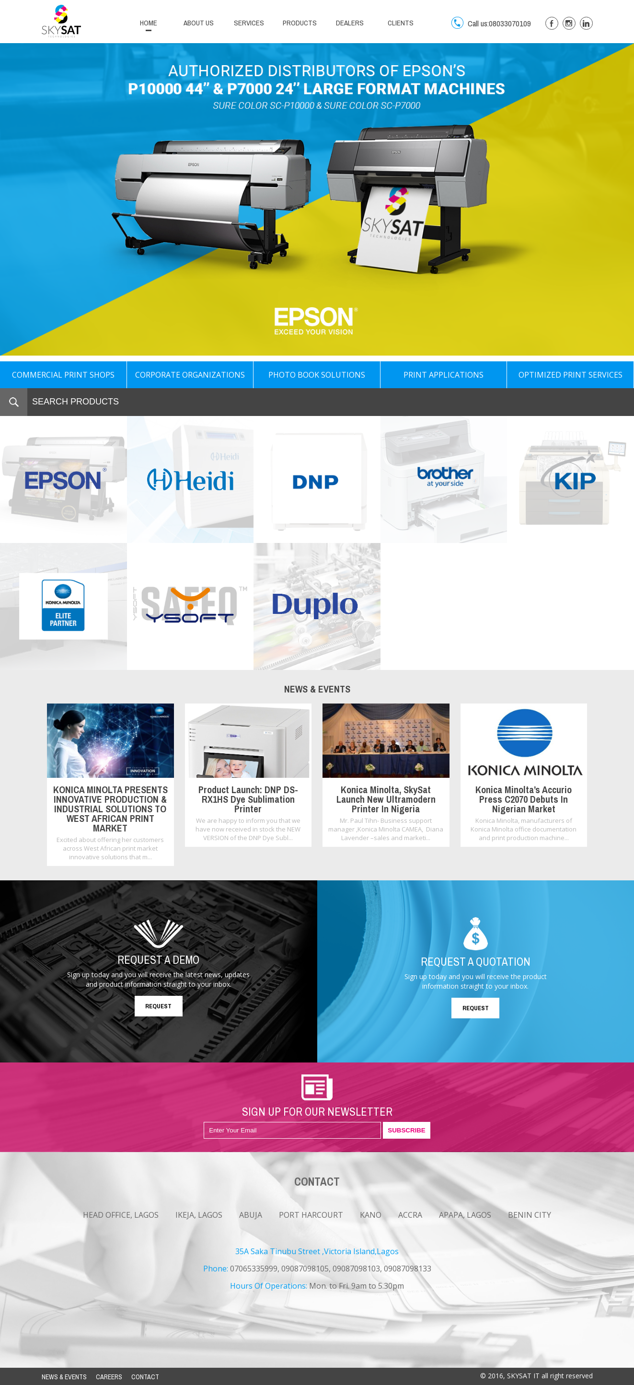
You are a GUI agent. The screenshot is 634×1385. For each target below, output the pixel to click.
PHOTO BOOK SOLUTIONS (316, 374)
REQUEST (158, 1006)
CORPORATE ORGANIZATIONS (190, 374)
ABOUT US (199, 22)
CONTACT (145, 1377)
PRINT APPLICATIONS (443, 374)
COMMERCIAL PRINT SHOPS (63, 374)
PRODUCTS (300, 22)
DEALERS (350, 22)
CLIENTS (401, 22)
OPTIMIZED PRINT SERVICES (570, 374)
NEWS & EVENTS (64, 1377)
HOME (148, 22)
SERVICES (249, 22)
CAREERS (109, 1377)
